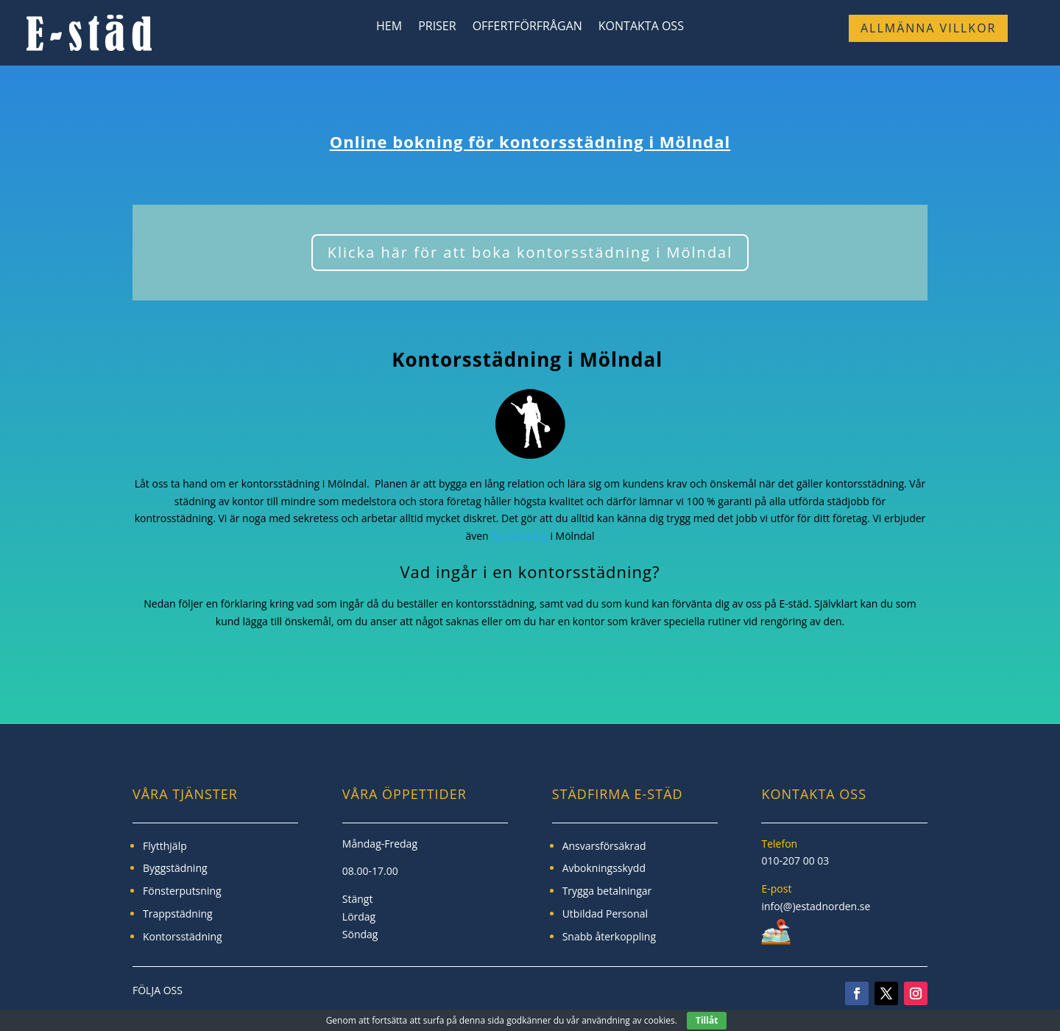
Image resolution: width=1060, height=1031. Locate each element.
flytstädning (519, 536)
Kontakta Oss (641, 27)
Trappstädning (178, 914)
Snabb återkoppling (609, 936)
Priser (437, 27)
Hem (389, 27)
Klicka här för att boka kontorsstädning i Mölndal (530, 252)
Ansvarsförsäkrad (604, 846)
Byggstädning (175, 868)
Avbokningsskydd (604, 868)
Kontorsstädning (182, 936)
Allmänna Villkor (929, 28)
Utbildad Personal (605, 914)
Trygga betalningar (607, 891)
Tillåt (707, 1020)
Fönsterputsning (182, 891)
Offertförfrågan (527, 27)
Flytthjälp (165, 846)
